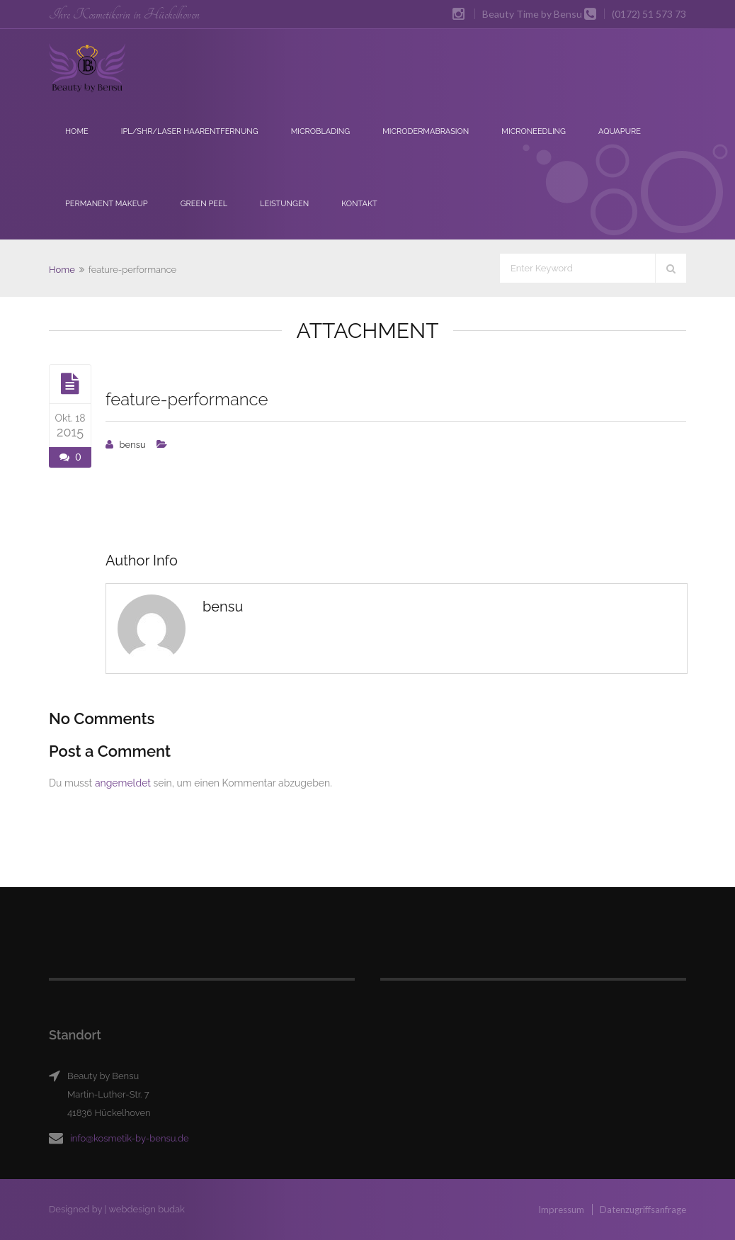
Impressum (561, 1209)
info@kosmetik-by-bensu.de (129, 1138)
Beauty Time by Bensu (532, 14)
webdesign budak (146, 1209)
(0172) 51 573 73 (649, 14)
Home (77, 131)
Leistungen (284, 203)
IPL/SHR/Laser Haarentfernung (189, 131)
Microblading (321, 131)
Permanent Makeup (106, 203)
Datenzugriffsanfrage (643, 1209)
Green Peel (204, 203)
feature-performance (187, 399)
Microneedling (533, 131)
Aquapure (619, 131)
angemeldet (123, 783)
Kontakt (359, 203)
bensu (133, 444)
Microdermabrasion (425, 131)
